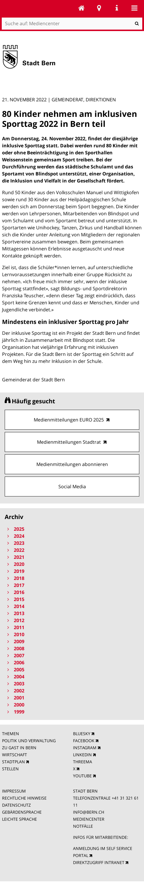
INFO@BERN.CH (88, 812)
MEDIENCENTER (88, 819)
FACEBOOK (83, 740)
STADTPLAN (13, 761)
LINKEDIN (82, 754)
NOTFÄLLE (83, 826)
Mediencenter (81, 8)
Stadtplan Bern (99, 8)
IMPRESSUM (14, 791)
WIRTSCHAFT (14, 754)
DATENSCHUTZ (16, 805)
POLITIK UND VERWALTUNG (29, 740)
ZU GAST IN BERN (19, 747)
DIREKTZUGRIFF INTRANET (98, 862)
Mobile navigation (134, 8)
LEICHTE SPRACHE (19, 819)
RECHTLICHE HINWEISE (24, 798)
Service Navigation (117, 8)
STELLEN (10, 768)
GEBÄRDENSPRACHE (22, 812)
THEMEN (10, 733)
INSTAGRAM (84, 747)
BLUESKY (81, 733)
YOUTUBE (82, 776)
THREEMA (82, 761)
